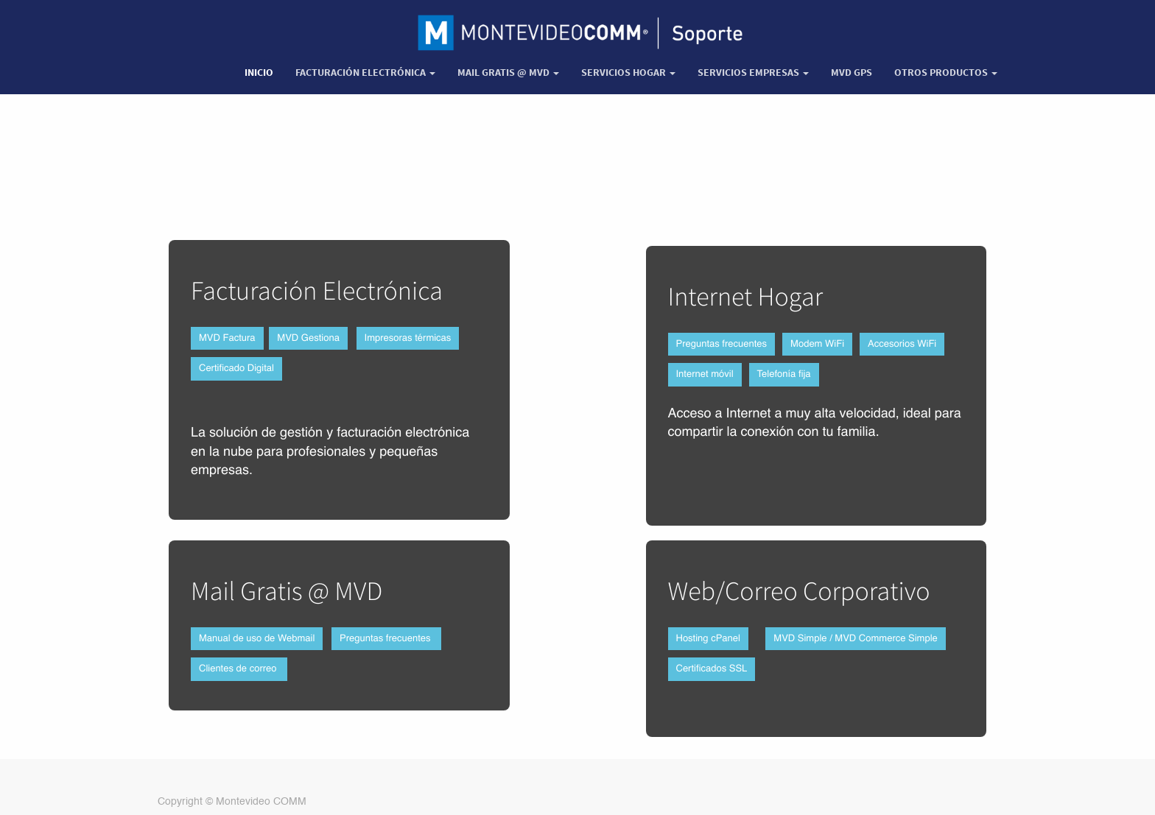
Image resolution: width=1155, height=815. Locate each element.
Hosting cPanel (708, 638)
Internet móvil (705, 374)
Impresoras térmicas (408, 338)
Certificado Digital (236, 368)
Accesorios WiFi (902, 344)
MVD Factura (227, 338)
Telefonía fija (784, 374)
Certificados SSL (712, 669)
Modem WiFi (817, 344)
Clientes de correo (239, 669)
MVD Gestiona (308, 338)
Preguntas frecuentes (722, 344)
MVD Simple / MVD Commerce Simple (855, 638)
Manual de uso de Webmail (257, 638)
